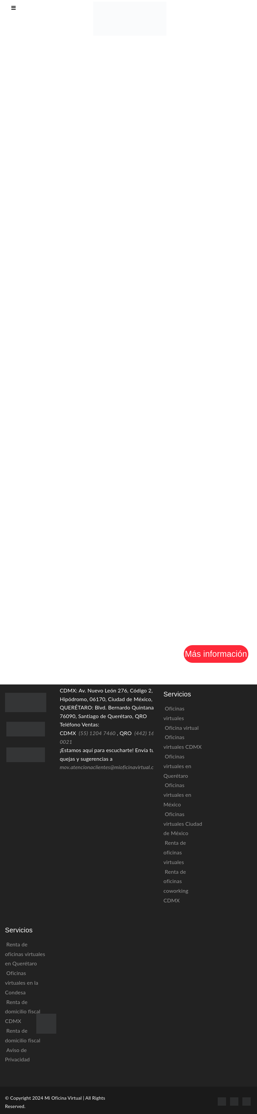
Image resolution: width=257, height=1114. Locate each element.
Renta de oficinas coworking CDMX (175, 885)
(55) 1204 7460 (97, 733)
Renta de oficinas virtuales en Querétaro (25, 954)
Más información (216, 653)
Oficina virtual (182, 727)
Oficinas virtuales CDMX (182, 742)
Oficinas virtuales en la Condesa (21, 982)
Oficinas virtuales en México (177, 794)
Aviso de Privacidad (17, 1055)
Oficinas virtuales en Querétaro (177, 766)
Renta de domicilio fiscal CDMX (22, 1011)
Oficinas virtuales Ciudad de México (182, 823)
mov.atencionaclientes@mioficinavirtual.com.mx (114, 767)
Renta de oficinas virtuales (174, 852)
